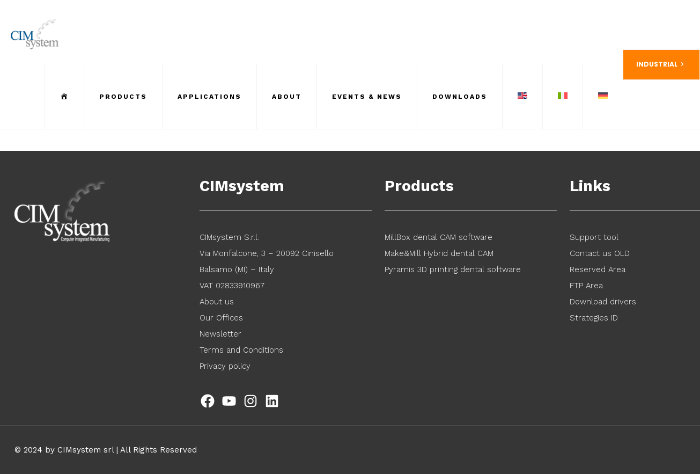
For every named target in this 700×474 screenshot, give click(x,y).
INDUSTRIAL (661, 64)
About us (217, 302)
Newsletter (220, 334)
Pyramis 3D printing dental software (453, 269)
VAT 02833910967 (232, 285)
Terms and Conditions (241, 350)
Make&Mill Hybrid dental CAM (439, 253)
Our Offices (221, 318)
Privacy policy (225, 366)
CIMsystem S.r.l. (229, 237)
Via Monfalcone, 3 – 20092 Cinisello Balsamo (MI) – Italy (267, 261)
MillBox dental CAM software (438, 237)
